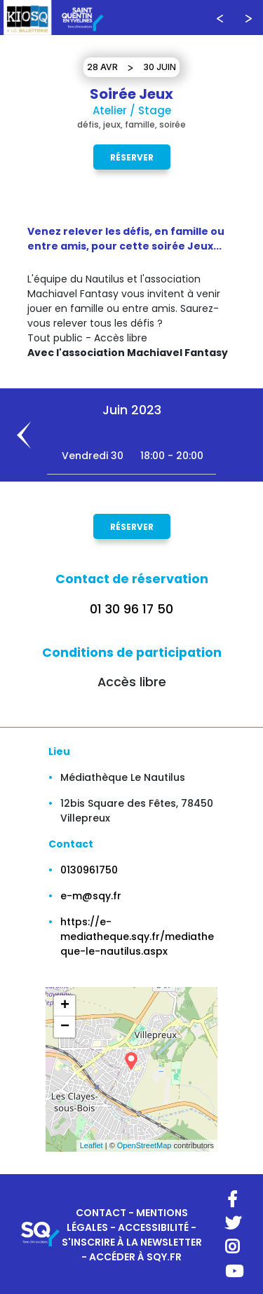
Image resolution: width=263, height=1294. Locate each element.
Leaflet (91, 1145)
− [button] (64, 1026)
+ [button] (64, 1005)
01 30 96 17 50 (131, 609)
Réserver (132, 157)
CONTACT (101, 1213)
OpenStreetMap (144, 1145)
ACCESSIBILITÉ (153, 1227)
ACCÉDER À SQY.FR (135, 1257)
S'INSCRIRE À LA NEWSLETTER (132, 1242)
